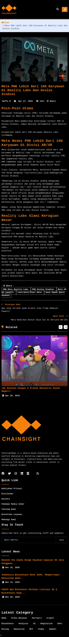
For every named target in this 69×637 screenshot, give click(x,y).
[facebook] (3, 473)
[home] (9, 9)
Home (5, 23)
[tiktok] (28, 473)
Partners (37, 618)
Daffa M (6, 101)
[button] (60, 327)
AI (34, 624)
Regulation (47, 624)
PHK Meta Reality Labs (16, 289)
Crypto (50, 618)
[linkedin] (22, 473)
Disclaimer (8, 494)
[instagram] (16, 473)
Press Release (19, 618)
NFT (31, 629)
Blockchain (8, 624)
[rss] (38, 473)
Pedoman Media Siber (13, 504)
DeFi (59, 624)
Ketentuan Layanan (12, 514)
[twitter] (9, 473)
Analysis (23, 624)
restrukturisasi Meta (30, 292)
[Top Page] (1, 635)
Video (41, 629)
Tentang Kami (9, 509)
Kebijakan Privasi (12, 489)
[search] (57, 9)
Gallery (6, 499)
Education (19, 629)
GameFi (52, 629)
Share (51, 101)
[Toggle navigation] (64, 9)
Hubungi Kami (9, 519)
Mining (5, 629)
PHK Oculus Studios (43, 289)
